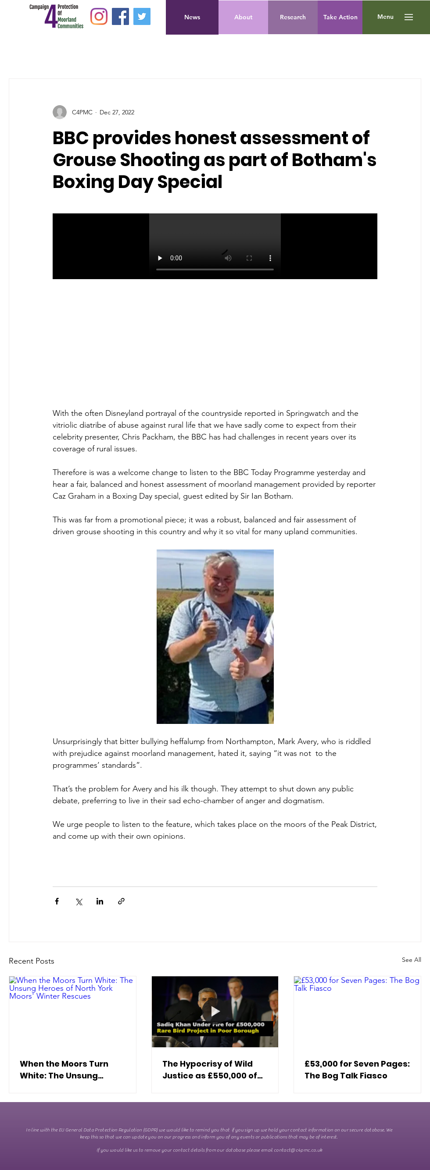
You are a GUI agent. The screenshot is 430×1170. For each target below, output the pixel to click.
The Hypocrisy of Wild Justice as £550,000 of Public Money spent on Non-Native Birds (209, 1069)
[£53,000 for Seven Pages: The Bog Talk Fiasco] (357, 1011)
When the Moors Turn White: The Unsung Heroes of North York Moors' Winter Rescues (67, 1069)
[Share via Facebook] (57, 901)
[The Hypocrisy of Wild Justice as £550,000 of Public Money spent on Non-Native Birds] (215, 1011)
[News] (192, 17)
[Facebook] (120, 16)
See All (411, 960)
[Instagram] (99, 16)
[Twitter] (141, 16)
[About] (243, 17)
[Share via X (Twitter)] (78, 901)
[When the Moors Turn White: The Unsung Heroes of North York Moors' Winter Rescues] (72, 1011)
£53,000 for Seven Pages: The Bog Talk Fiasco (357, 1069)
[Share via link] (121, 901)
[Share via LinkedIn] (100, 901)
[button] (385, 17)
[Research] (293, 17)
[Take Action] (340, 17)
